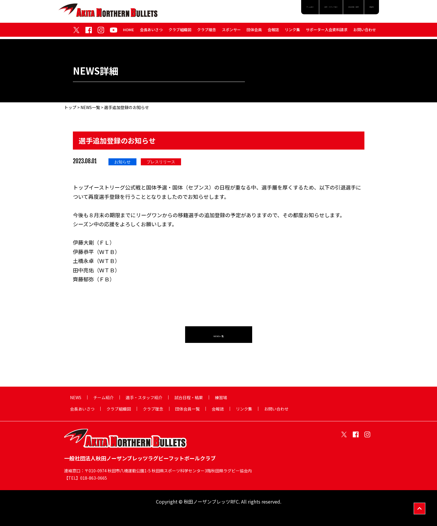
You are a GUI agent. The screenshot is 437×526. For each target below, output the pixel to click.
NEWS (75, 397)
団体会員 (254, 31)
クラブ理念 (206, 31)
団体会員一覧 (187, 409)
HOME (128, 31)
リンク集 (292, 31)
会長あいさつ (151, 31)
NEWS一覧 (90, 107)
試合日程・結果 (336, 9)
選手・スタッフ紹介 (293, 9)
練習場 (367, 9)
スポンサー (231, 31)
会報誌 (273, 31)
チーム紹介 (253, 9)
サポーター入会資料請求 (327, 31)
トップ (70, 107)
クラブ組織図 (180, 31)
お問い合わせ (364, 31)
